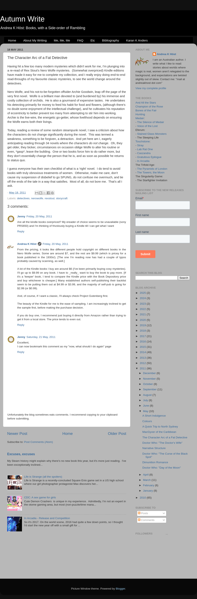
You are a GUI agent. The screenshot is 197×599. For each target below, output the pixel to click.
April (146, 474)
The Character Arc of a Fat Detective (164, 437)
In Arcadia (143, 160)
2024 (143, 298)
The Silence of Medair (150, 122)
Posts (143, 513)
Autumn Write (22, 19)
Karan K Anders (137, 40)
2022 (143, 309)
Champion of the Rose (149, 106)
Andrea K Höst (27, 243)
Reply (20, 231)
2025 (143, 292)
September (150, 389)
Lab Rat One (145, 149)
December (150, 373)
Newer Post (17, 433)
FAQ (80, 40)
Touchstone (142, 141)
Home (12, 40)
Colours (147, 421)
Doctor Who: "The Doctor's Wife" (162, 442)
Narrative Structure (154, 448)
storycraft (62, 198)
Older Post (117, 433)
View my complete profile (150, 88)
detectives (23, 198)
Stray (140, 145)
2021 (143, 314)
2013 (143, 357)
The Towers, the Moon (150, 172)
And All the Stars (145, 102)
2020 (143, 319)
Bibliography (110, 40)
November (150, 378)
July (146, 400)
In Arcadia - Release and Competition (47, 518)
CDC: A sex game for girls (40, 497)
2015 (143, 346)
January (148, 490)
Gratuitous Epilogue (149, 157)
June (146, 405)
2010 (143, 497)
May (146, 411)
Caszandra (143, 153)
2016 (143, 341)
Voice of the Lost (147, 126)
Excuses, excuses (21, 454)
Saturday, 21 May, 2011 (40, 337)
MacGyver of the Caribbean (159, 431)
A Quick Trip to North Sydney (160, 426)
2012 (143, 363)
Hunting (140, 114)
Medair (139, 118)
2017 (143, 336)
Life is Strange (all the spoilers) (43, 476)
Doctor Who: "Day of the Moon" (161, 467)
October (148, 384)
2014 (143, 352)
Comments (146, 520)
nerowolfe (37, 198)
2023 (143, 303)
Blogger (120, 588)
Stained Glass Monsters (151, 133)
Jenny (21, 216)
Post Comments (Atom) (38, 441)
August (147, 394)
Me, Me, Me (62, 40)
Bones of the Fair (146, 110)
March (147, 480)
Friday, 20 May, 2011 (39, 216)
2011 (143, 368)
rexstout (50, 198)
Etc (92, 40)
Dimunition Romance (155, 462)
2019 (143, 325)
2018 (143, 330)
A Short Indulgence (154, 415)
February (149, 485)
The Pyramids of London (152, 168)
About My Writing (35, 40)
